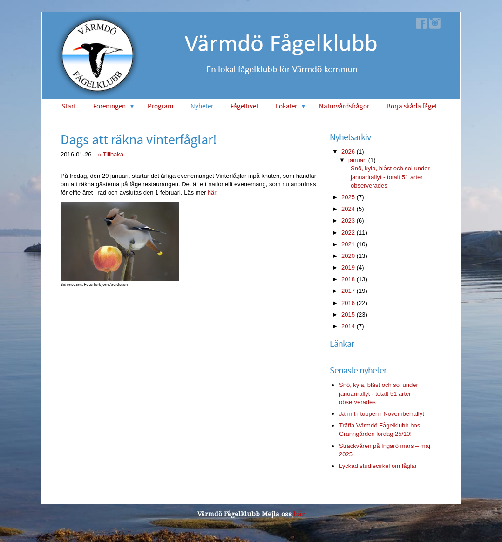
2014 (348, 326)
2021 (348, 244)
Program (160, 106)
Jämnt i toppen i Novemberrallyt (381, 413)
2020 (348, 255)
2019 (348, 267)
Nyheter (201, 106)
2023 (348, 220)
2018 (348, 279)
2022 (348, 232)
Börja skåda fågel (412, 106)
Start (68, 106)
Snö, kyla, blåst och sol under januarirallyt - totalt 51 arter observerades (390, 177)
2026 (348, 151)
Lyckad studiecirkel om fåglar (378, 465)
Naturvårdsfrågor (344, 106)
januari (357, 159)
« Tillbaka (110, 154)
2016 (348, 302)
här (212, 192)
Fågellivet (244, 106)
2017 (348, 290)
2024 (348, 208)
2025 (348, 197)
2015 (348, 314)
